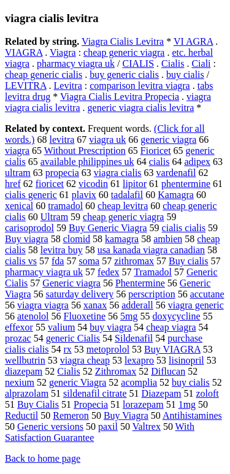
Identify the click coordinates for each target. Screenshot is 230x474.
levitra (61, 139)
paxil (108, 426)
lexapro (139, 360)
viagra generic (196, 305)
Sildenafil (134, 338)
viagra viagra (43, 305)
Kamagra (176, 194)
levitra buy (61, 250)
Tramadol (153, 272)
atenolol (33, 316)
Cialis (172, 63)
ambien (167, 239)
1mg (187, 404)
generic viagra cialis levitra (141, 107)
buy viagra (110, 327)
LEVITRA (26, 85)
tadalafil (127, 194)
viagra (17, 150)
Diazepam (162, 393)
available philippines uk (87, 161)
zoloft (207, 393)
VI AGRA (193, 41)
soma (89, 261)
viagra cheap (85, 360)
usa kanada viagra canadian (151, 250)
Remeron (71, 415)
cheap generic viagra (123, 52)
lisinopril (186, 360)
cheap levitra (123, 206)
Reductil (21, 415)
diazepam (23, 371)
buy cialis (185, 74)
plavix (84, 194)
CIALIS (139, 63)
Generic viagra (71, 283)
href (13, 183)
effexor (19, 327)
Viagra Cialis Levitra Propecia (119, 96)
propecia (62, 172)
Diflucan (168, 371)
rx (68, 349)
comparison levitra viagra (140, 85)
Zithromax (116, 371)
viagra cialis (118, 172)
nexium (19, 382)
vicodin (93, 183)
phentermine (185, 183)
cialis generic (31, 194)
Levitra (68, 85)
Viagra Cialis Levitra (123, 41)
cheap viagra (171, 327)
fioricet (50, 183)
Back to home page (42, 458)
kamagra (122, 239)
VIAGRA (23, 52)
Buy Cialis (38, 404)
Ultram (54, 217)
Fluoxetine (84, 316)
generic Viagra (77, 382)
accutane (207, 294)
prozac (18, 338)
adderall (137, 305)
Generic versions (50, 426)
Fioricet (155, 150)
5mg (128, 316)
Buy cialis (188, 261)
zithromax (134, 261)
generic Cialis (73, 338)
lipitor (135, 183)
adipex (197, 161)
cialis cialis (184, 228)
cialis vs (21, 261)
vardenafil (176, 172)
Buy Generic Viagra (108, 228)
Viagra (63, 52)
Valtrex (146, 426)
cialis (159, 161)
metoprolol (107, 349)
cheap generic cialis (43, 74)
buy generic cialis (124, 74)
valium (61, 327)
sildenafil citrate (95, 393)
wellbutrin (25, 360)
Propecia (91, 404)
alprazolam (26, 393)
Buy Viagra (126, 415)
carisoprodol (29, 228)
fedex (109, 272)
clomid (76, 239)
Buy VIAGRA (172, 349)
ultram (18, 172)
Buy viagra (26, 239)
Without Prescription (85, 150)
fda (58, 261)
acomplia (139, 382)
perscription (151, 294)
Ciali (200, 63)
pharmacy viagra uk (76, 63)
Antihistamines (192, 415)
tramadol (65, 206)
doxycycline (176, 316)
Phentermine (140, 283)
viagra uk (107, 139)
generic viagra (168, 139)
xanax (95, 305)
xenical (19, 206)
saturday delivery (80, 294)
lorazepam (143, 404)
